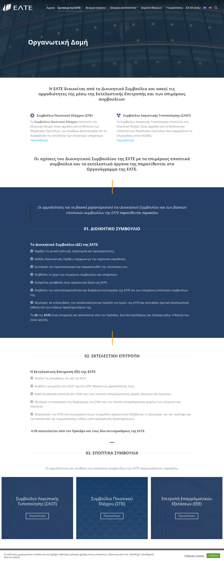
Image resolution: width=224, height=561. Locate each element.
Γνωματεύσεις (174, 7)
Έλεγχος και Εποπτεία (124, 7)
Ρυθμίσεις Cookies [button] (194, 555)
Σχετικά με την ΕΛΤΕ (70, 7)
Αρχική (50, 7)
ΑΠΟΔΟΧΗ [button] (213, 555)
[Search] (216, 8)
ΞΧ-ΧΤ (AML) (193, 7)
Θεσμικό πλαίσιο (96, 7)
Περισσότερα (39, 140)
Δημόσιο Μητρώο (152, 7)
